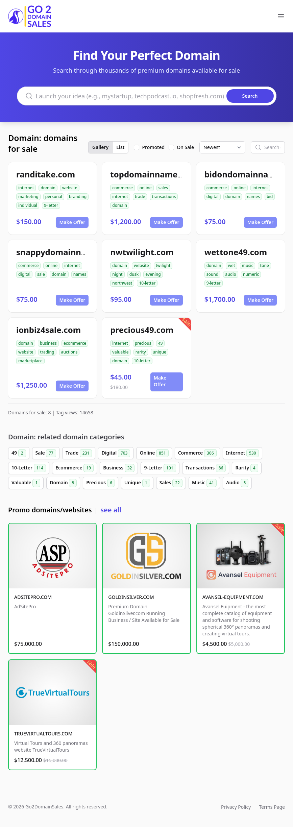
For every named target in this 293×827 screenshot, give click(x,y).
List (120, 147)
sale (41, 274)
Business (119, 468)
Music (204, 483)
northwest (122, 283)
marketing (28, 196)
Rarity (246, 468)
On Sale (185, 147)
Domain (63, 483)
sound (212, 274)
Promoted (153, 147)
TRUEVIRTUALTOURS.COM (43, 733)
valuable (120, 352)
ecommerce (75, 343)
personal (53, 196)
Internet (242, 453)
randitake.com (45, 174)
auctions (69, 352)
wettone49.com (235, 252)
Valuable (25, 483)
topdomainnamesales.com (163, 174)
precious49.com (141, 329)
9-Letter (160, 468)
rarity (141, 352)
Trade (79, 453)
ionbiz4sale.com (48, 329)
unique (159, 352)
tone (264, 265)
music (247, 265)
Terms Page (272, 807)
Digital (115, 453)
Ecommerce (74, 468)
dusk (134, 274)
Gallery (100, 147)
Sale (45, 453)
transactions (164, 196)
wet (231, 265)
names (253, 196)
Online (154, 453)
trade (140, 196)
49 (160, 343)
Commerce (197, 453)
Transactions (206, 468)
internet (26, 188)
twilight (163, 265)
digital (212, 196)
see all (110, 509)
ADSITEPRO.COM (33, 597)
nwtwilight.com (141, 252)
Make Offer (72, 222)
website (69, 188)
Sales (171, 483)
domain (48, 188)
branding (78, 196)
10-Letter (28, 468)
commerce (122, 188)
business (48, 343)
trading (47, 352)
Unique (137, 483)
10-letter (147, 283)
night (117, 274)
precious (143, 343)
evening (153, 274)
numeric (251, 274)
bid (270, 196)
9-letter (51, 205)
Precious (100, 483)
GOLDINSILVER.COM (131, 597)
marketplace (30, 361)
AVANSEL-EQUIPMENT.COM (233, 597)
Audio (237, 483)
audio (230, 274)
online (146, 188)
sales (163, 188)
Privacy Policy (236, 807)
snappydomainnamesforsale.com (83, 252)
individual (27, 205)
